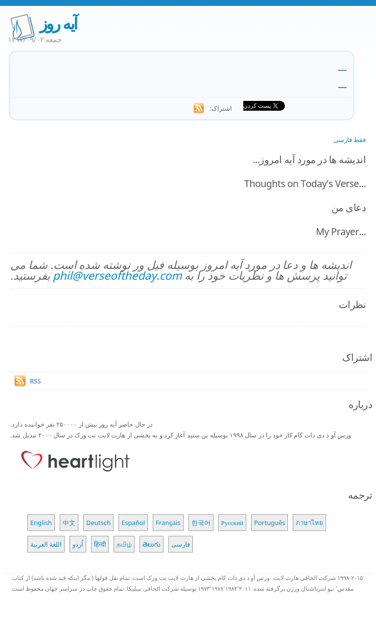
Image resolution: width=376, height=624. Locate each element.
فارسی (180, 544)
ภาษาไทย (309, 522)
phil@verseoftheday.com (117, 275)
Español (133, 522)
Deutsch (98, 522)
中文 (69, 522)
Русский (232, 522)
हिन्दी (100, 544)
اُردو (77, 544)
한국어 (201, 522)
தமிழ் (124, 544)
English (41, 522)
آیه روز (58, 23)
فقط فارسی (349, 139)
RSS (35, 381)
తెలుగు (151, 544)
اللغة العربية (46, 544)
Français (168, 522)
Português (269, 522)
